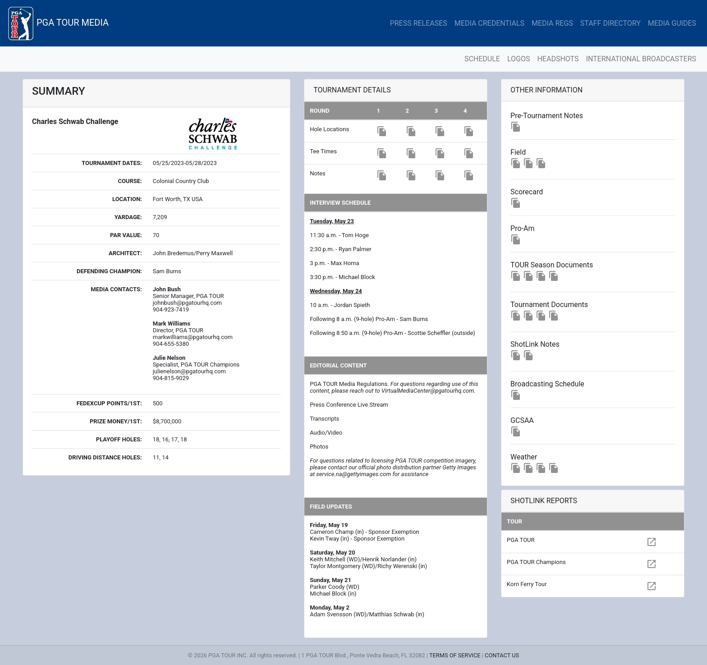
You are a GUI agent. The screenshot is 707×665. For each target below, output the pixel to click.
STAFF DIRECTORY (610, 23)
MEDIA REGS (552, 23)
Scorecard (526, 192)
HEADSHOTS (557, 59)
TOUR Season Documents (551, 265)
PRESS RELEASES (418, 23)
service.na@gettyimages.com (353, 474)
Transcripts (324, 418)
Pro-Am (522, 228)
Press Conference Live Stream (349, 404)
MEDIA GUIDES (672, 23)
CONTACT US (502, 655)
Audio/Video (326, 432)
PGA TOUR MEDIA (58, 23)
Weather (523, 457)
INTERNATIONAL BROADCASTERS (641, 59)
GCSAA (522, 420)
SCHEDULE (482, 59)
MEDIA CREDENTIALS (489, 23)
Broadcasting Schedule (547, 384)
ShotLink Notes (535, 344)
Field (518, 152)
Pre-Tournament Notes (546, 115)
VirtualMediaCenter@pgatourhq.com (427, 390)
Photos (319, 446)
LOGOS (518, 59)
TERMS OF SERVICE (455, 655)
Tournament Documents (549, 304)
